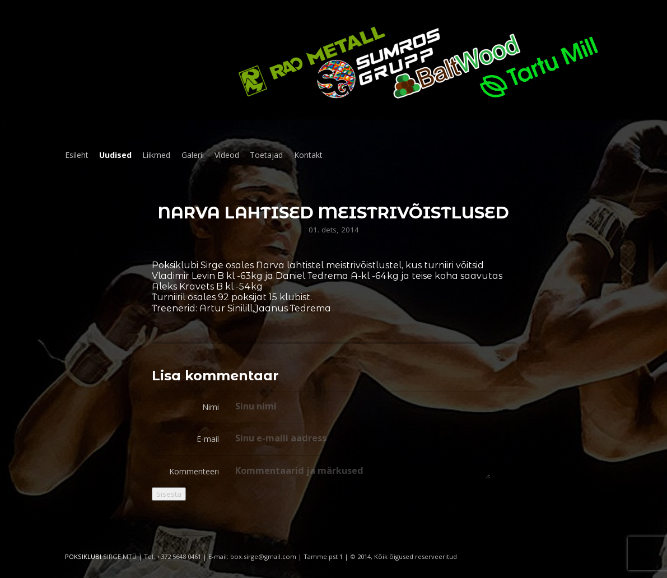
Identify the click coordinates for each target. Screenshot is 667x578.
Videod (226, 155)
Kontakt (308, 155)
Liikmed (156, 155)
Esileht (76, 155)
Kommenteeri (194, 471)
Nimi (210, 407)
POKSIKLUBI (83, 556)
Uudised (115, 155)
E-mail (208, 439)
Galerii (192, 155)
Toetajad (266, 155)
